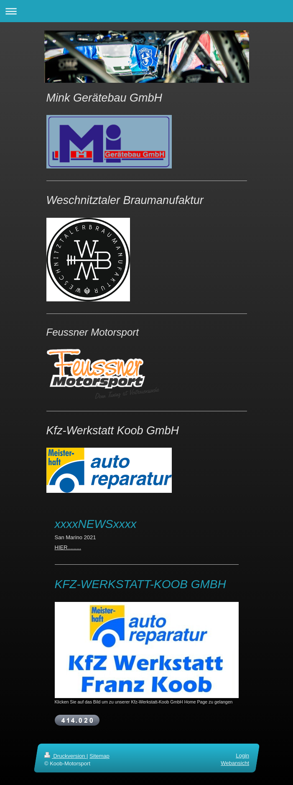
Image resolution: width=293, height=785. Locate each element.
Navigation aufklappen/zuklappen (146, 11)
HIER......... (68, 547)
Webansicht (235, 763)
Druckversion (65, 756)
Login (242, 755)
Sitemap (99, 756)
